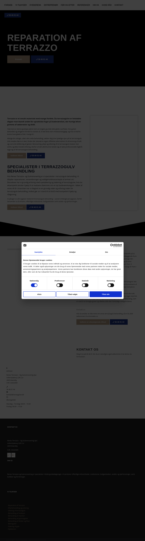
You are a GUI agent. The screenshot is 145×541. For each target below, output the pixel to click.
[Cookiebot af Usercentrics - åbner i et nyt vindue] (112, 245)
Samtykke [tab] (38, 252)
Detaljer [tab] (72, 252)
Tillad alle (106, 294)
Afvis (39, 294)
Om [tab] (106, 252)
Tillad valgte (72, 294)
